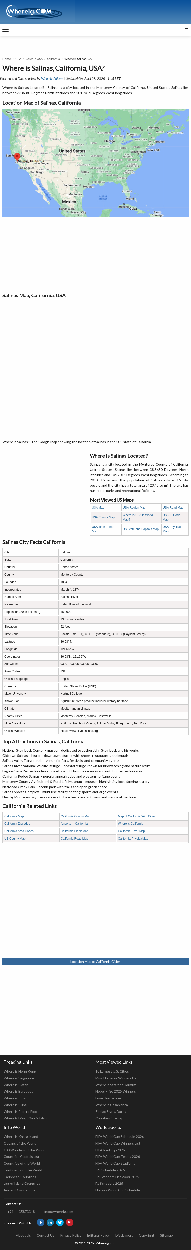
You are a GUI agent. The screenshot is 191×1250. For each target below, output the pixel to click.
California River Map (131, 831)
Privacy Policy (70, 1235)
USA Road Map (173, 507)
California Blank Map (74, 831)
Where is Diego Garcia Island (26, 1118)
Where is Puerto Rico (20, 1111)
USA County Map (103, 517)
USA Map (98, 507)
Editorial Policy (98, 1235)
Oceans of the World (20, 1143)
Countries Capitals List (21, 1156)
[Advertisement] (95, 254)
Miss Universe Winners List (117, 1078)
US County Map (15, 838)
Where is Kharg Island (21, 1136)
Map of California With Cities (136, 816)
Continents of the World (23, 1170)
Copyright (146, 1235)
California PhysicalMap (133, 838)
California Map (14, 816)
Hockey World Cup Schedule (118, 1190)
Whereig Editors (52, 78)
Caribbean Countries (20, 1177)
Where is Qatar (16, 1085)
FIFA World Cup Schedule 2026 (120, 1136)
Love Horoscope (108, 1098)
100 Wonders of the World (24, 1150)
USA (18, 59)
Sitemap (166, 1235)
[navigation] (5, 30)
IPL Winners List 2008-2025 (117, 1177)
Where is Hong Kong (20, 1071)
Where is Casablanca (112, 1105)
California (53, 59)
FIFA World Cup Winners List (118, 1143)
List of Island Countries (22, 1183)
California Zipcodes (17, 823)
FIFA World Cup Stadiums (115, 1163)
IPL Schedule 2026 (110, 1170)
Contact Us (45, 1235)
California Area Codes (19, 831)
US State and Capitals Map (141, 529)
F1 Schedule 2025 (109, 1183)
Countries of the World (22, 1163)
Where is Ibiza (15, 1098)
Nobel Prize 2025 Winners (116, 1091)
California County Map (75, 816)
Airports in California (74, 823)
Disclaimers (124, 1235)
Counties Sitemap (109, 1118)
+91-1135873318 (21, 1211)
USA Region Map (134, 507)
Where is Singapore (19, 1078)
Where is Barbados (18, 1091)
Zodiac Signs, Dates (111, 1111)
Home (6, 59)
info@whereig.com (58, 1211)
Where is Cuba (15, 1105)
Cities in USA (34, 59)
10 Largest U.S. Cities (112, 1071)
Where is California (130, 823)
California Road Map (74, 838)
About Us (23, 1235)
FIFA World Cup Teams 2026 (118, 1156)
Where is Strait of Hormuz (116, 1085)
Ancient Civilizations (19, 1190)
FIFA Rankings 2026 (111, 1150)
